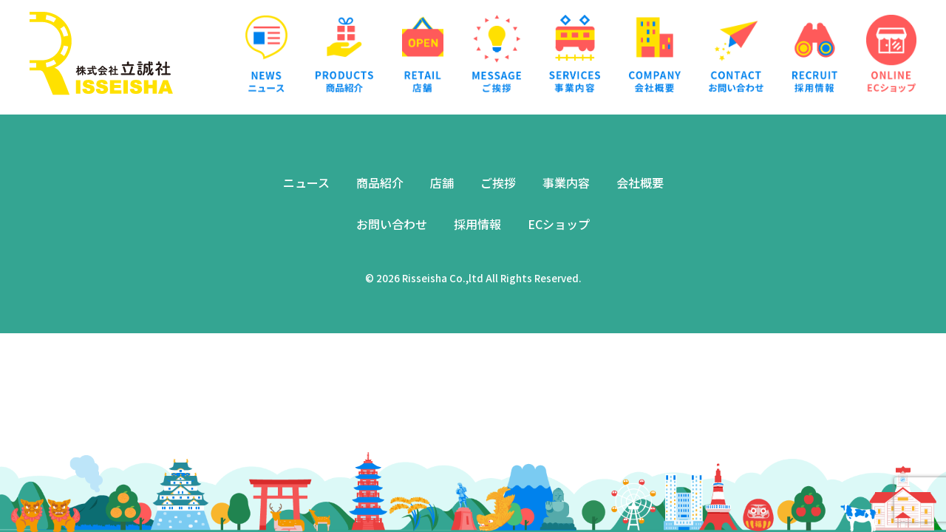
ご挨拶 (498, 182)
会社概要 (640, 182)
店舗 (442, 182)
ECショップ (559, 224)
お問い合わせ (391, 224)
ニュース (306, 182)
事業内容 (566, 182)
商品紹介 (380, 182)
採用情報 (477, 224)
